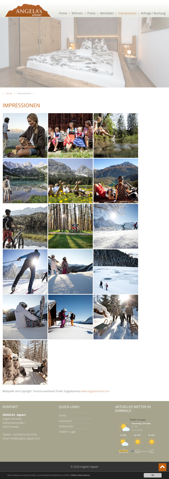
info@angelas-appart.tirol (25, 438)
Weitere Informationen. (80, 475)
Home (63, 13)
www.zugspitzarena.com (94, 391)
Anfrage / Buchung (153, 13)
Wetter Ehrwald (137, 419)
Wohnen (77, 13)
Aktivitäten (107, 13)
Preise (91, 13)
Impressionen (127, 13)
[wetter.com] (123, 451)
